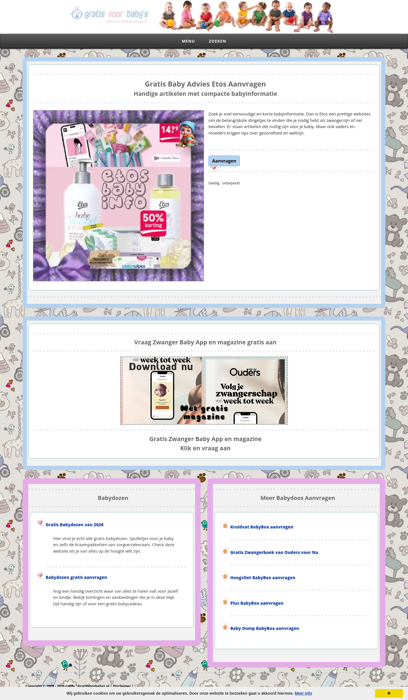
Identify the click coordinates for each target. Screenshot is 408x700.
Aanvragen (224, 161)
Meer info (303, 693)
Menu (188, 41)
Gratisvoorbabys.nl (93, 686)
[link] (224, 160)
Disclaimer (122, 686)
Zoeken (217, 41)
